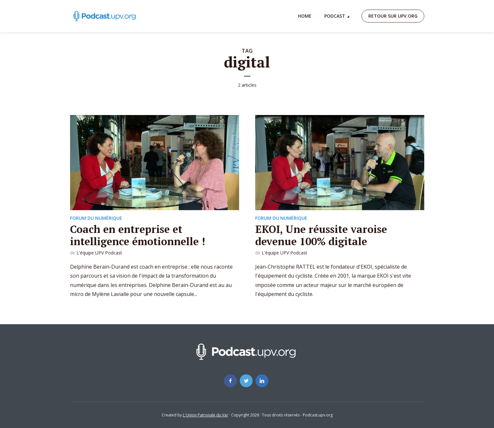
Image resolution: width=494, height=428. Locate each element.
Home (304, 16)
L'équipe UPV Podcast (99, 253)
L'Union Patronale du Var (205, 415)
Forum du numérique (96, 218)
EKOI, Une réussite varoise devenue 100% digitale (321, 235)
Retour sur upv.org (393, 16)
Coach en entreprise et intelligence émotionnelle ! (137, 235)
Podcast (334, 16)
